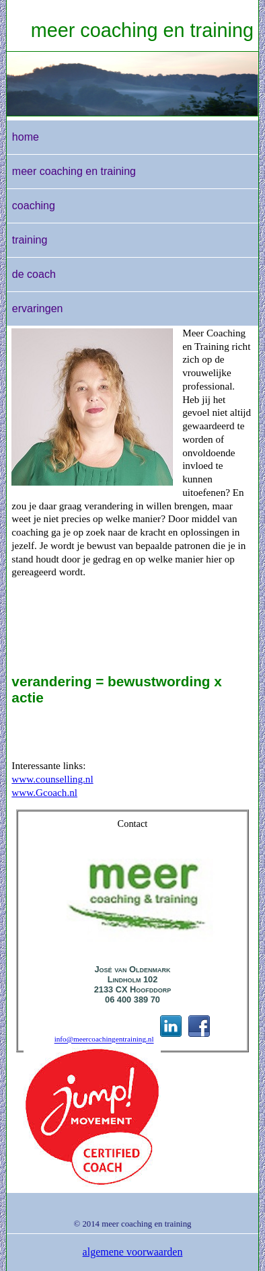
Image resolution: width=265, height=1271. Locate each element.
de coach (34, 274)
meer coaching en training (142, 30)
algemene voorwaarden (133, 1252)
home (25, 137)
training (29, 240)
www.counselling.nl (52, 779)
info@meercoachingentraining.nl (104, 1040)
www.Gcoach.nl (44, 792)
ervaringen (37, 308)
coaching (33, 205)
